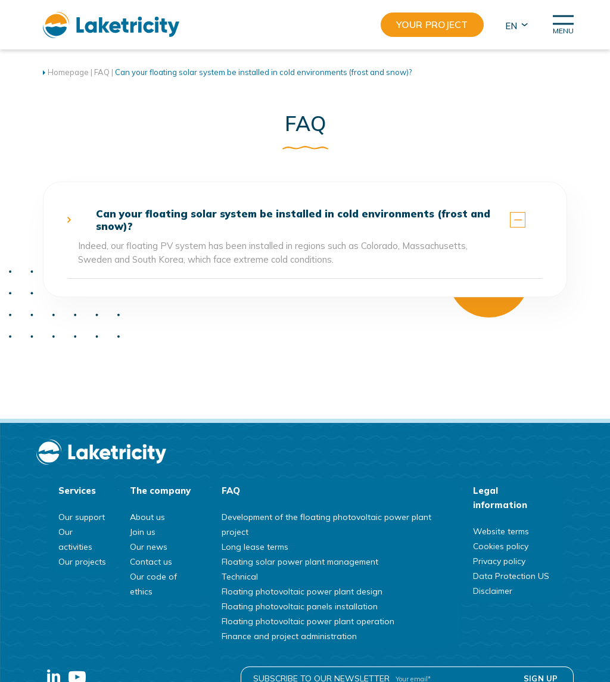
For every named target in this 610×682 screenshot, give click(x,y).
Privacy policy (499, 561)
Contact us (151, 561)
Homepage (68, 72)
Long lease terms (255, 546)
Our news (148, 546)
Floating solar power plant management (300, 561)
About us (147, 517)
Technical (240, 576)
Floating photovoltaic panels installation (300, 606)
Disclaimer (492, 591)
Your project (432, 24)
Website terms (501, 531)
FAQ (102, 72)
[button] (516, 25)
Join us (142, 532)
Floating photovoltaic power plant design (302, 591)
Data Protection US (511, 576)
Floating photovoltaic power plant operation (308, 621)
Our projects (82, 561)
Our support (81, 517)
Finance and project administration (289, 636)
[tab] (305, 219)
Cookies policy (500, 546)
